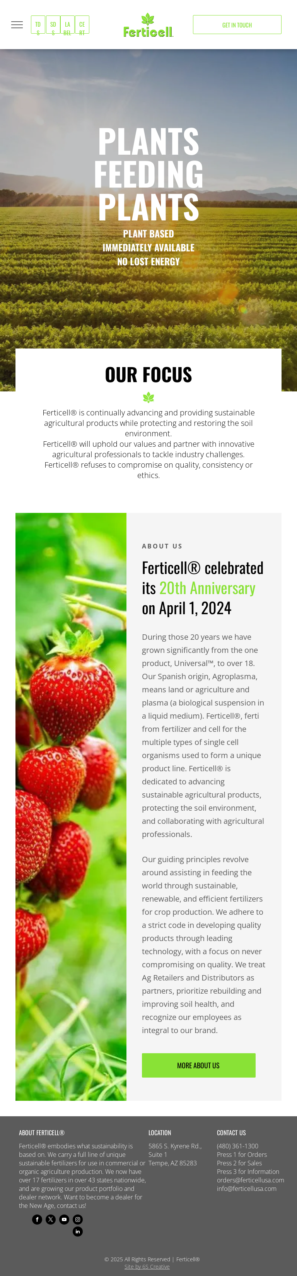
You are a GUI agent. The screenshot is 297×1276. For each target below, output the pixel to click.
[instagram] (78, 1220)
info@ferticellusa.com (247, 1188)
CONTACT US (231, 1132)
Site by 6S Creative (147, 1266)
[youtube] (64, 1220)
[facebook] (37, 1220)
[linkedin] (78, 1232)
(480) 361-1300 (237, 1146)
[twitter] (51, 1220)
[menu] (17, 25)
